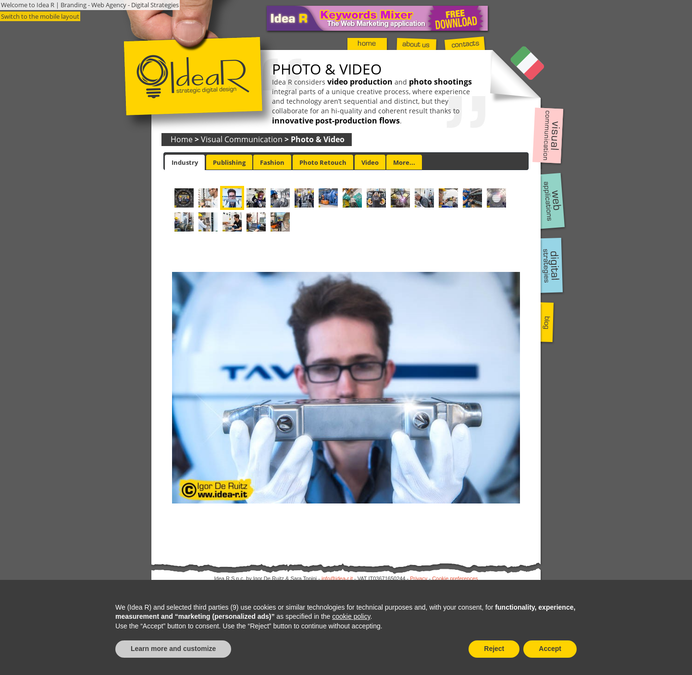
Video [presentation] (370, 162)
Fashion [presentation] (272, 162)
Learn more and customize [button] (173, 648)
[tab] (185, 162)
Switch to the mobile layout (40, 16)
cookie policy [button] (351, 616)
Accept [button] (550, 648)
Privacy (418, 578)
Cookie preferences (455, 578)
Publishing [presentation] (229, 162)
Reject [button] (494, 648)
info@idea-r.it (337, 578)
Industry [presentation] (185, 162)
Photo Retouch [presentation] (322, 162)
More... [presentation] (404, 162)
